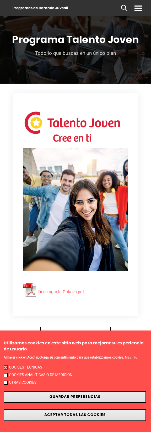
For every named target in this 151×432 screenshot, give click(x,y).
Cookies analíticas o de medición (40, 375)
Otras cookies (22, 382)
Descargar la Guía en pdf (53, 292)
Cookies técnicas (25, 367)
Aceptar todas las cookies (75, 415)
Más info (131, 357)
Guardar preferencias (75, 397)
